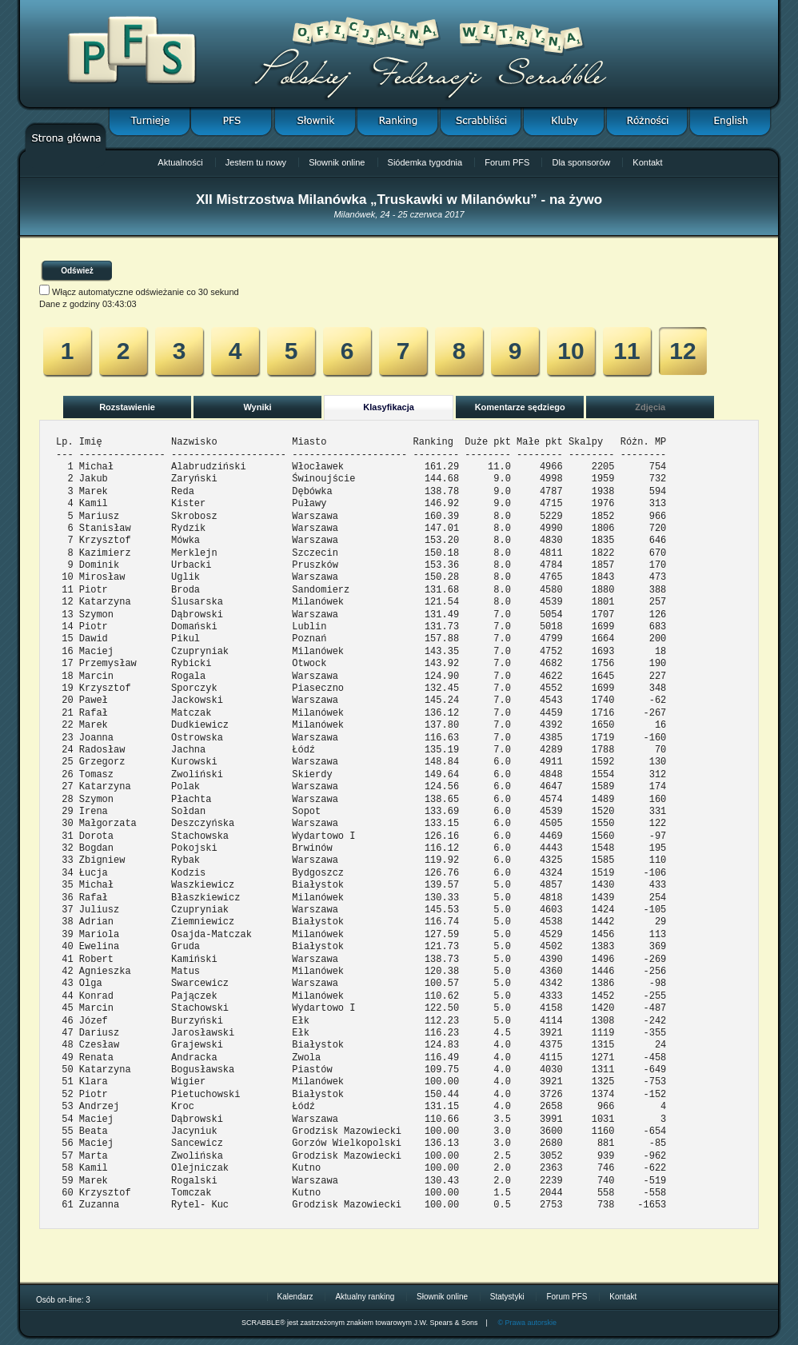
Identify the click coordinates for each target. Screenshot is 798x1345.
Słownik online (337, 162)
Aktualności (180, 162)
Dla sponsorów (581, 162)
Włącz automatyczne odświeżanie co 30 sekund (145, 292)
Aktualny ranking (364, 1296)
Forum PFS (507, 162)
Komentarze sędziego (520, 407)
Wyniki (257, 407)
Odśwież (77, 270)
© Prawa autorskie (527, 1323)
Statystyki (507, 1296)
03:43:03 (119, 304)
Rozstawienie (127, 407)
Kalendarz (295, 1296)
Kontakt (647, 162)
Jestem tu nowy (255, 162)
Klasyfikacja (388, 407)
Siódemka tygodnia (425, 162)
